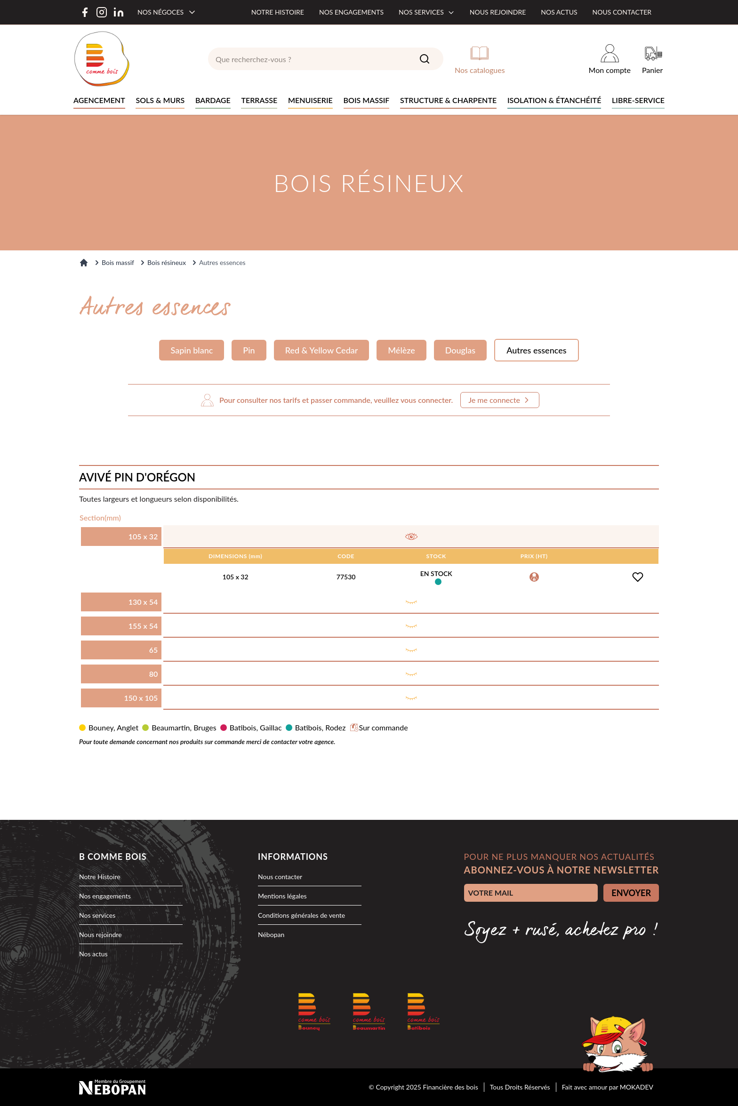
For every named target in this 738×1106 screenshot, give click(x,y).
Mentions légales (282, 896)
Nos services (427, 12)
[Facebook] (84, 12)
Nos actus (559, 12)
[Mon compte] (610, 59)
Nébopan (271, 934)
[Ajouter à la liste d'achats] (637, 577)
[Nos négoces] (167, 12)
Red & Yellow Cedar (321, 350)
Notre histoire (277, 12)
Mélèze (401, 350)
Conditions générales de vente (301, 915)
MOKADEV (636, 1087)
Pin (249, 350)
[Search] (424, 59)
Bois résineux (166, 262)
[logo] (101, 59)
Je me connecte (499, 400)
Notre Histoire (99, 877)
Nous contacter (622, 12)
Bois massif (118, 262)
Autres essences (536, 350)
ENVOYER (631, 893)
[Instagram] (101, 12)
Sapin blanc (191, 350)
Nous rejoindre (498, 12)
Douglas (460, 350)
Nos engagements (351, 12)
